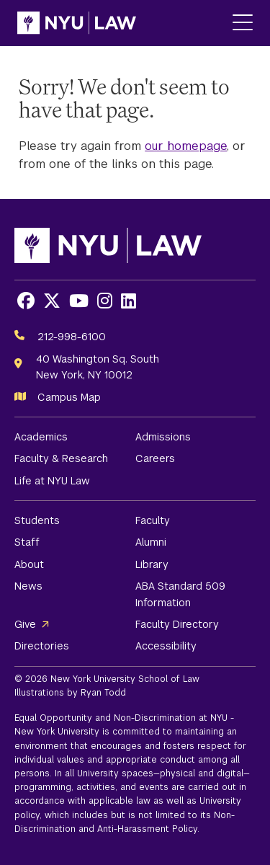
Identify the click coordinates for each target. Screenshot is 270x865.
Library (151, 564)
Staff (27, 542)
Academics (41, 436)
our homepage (186, 146)
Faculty (152, 520)
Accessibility (166, 645)
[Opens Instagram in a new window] (104, 301)
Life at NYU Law (52, 480)
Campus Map (69, 397)
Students (37, 520)
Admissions (163, 436)
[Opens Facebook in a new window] (26, 301)
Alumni (150, 542)
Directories (41, 645)
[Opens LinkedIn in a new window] (128, 301)
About (29, 564)
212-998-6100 (71, 336)
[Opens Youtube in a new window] (79, 301)
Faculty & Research (61, 458)
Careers (155, 458)
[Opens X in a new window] (51, 301)
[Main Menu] (243, 23)
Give (25, 624)
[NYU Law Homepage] (76, 23)
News (28, 586)
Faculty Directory (177, 624)
